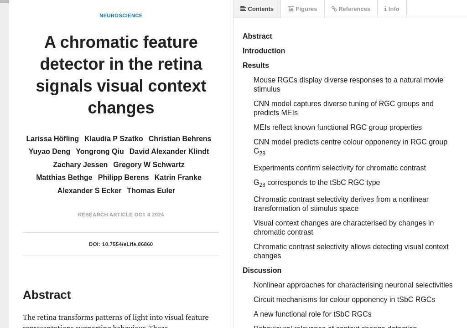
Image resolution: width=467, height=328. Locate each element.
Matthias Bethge (64, 177)
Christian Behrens (180, 139)
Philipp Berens (123, 177)
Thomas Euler (151, 191)
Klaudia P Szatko (113, 139)
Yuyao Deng (50, 151)
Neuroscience (121, 15)
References (351, 8)
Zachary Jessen (80, 165)
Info (391, 8)
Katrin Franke (178, 177)
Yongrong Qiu (100, 151)
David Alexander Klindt (169, 151)
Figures (302, 8)
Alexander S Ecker (89, 191)
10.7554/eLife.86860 (127, 244)
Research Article (105, 214)
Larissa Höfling (52, 139)
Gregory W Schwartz (148, 165)
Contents (257, 8)
